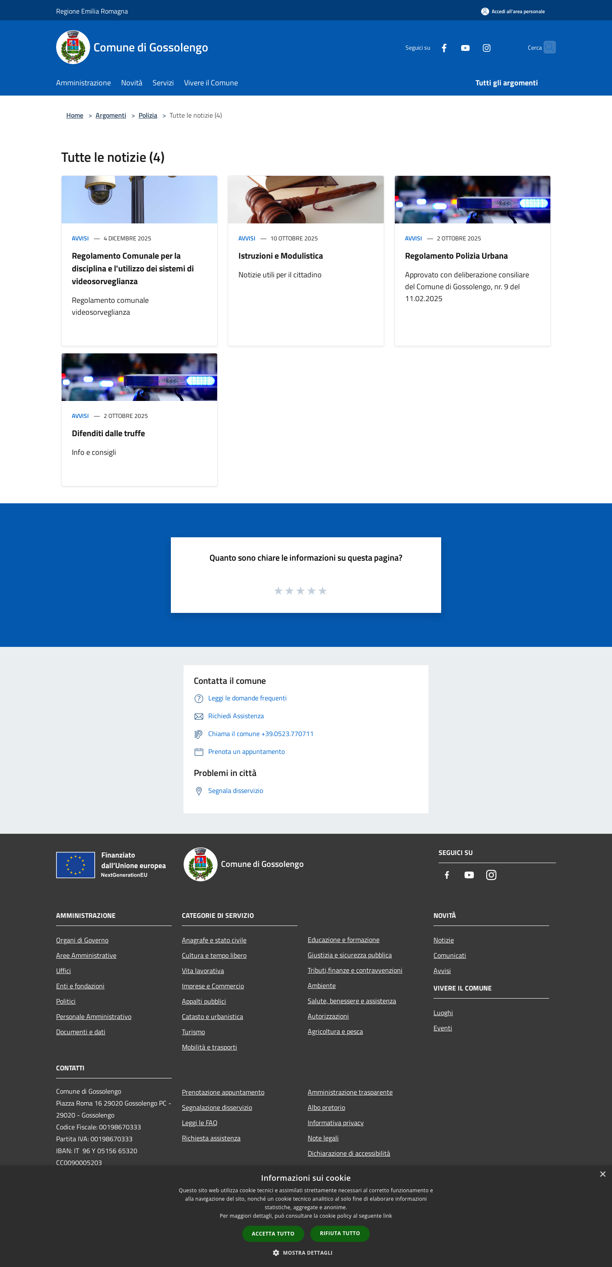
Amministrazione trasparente (350, 1092)
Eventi (443, 1028)
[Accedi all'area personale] (513, 11)
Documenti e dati (80, 1032)
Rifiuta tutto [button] (340, 1233)
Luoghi (443, 1012)
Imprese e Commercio (213, 986)
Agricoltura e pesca (335, 1031)
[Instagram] (470, 47)
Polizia (148, 115)
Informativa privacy (336, 1122)
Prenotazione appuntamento (223, 1092)
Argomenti (111, 115)
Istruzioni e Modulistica (280, 255)
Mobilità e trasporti (209, 1047)
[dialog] (306, 1216)
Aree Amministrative (86, 955)
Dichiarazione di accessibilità (349, 1153)
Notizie (444, 940)
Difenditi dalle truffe (108, 433)
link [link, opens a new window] (387, 1215)
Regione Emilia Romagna (92, 11)
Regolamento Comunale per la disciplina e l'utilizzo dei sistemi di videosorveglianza (133, 268)
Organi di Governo (82, 940)
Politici (66, 1001)
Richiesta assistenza (211, 1138)
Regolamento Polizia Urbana (456, 255)
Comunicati (450, 955)
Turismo (193, 1032)
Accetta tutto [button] (273, 1233)
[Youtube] (448, 47)
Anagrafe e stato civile (214, 940)
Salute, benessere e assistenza (352, 1001)
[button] (306, 1252)
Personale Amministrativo (93, 1016)
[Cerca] (546, 47)
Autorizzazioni (328, 1016)
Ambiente (322, 985)
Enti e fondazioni (80, 986)
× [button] (602, 1174)
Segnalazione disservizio (217, 1107)
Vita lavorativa (203, 970)
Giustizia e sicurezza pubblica (350, 955)
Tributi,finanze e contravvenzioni (355, 970)
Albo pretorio (326, 1107)
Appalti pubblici (204, 1001)
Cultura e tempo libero (214, 955)
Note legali (323, 1138)
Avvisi (80, 238)
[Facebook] (427, 47)
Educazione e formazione (344, 939)
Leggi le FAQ (200, 1122)
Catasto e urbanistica (212, 1016)
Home (74, 115)
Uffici (63, 970)
